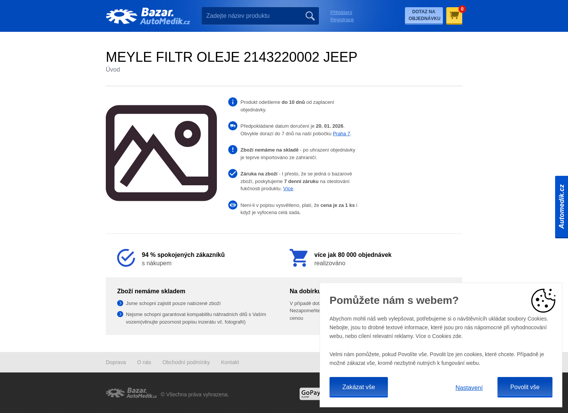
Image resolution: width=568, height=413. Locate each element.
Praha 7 (341, 133)
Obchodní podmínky (186, 362)
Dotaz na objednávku (425, 15)
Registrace (342, 19)
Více (288, 188)
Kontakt (230, 362)
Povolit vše (525, 387)
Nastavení (469, 388)
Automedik (561, 206)
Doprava (116, 362)
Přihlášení (341, 12)
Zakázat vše (358, 387)
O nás (144, 362)
